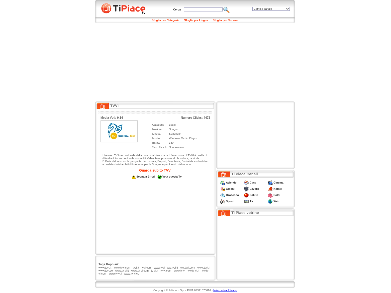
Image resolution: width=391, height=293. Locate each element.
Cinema (279, 182)
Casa (253, 182)
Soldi (277, 195)
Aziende (231, 182)
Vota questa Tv (172, 176)
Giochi (230, 188)
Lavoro (254, 188)
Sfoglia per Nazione (225, 20)
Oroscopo (232, 195)
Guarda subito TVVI (155, 170)
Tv (251, 201)
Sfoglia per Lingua (196, 20)
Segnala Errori (145, 176)
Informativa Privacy (225, 290)
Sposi (229, 201)
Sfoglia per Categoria (166, 20)
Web (276, 201)
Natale (278, 188)
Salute (254, 195)
